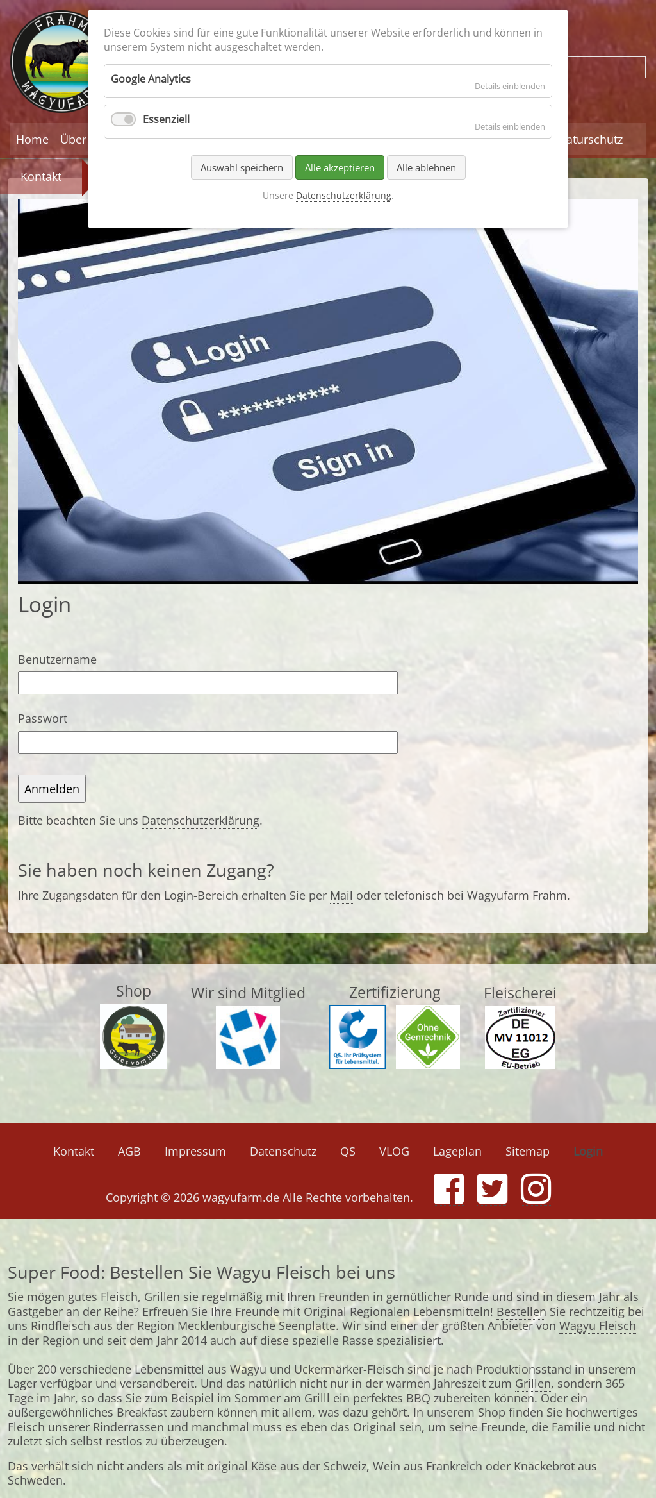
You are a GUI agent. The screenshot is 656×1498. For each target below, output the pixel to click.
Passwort (42, 718)
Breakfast (142, 1412)
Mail (341, 895)
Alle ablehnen (426, 167)
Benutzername (57, 659)
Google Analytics (151, 79)
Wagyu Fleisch (597, 1325)
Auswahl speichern (242, 167)
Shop (491, 1412)
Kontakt (41, 176)
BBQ (418, 1398)
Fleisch (26, 1427)
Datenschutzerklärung (200, 820)
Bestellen (521, 1311)
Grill (315, 1398)
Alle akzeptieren (340, 167)
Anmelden (51, 788)
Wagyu (248, 1369)
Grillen (533, 1383)
